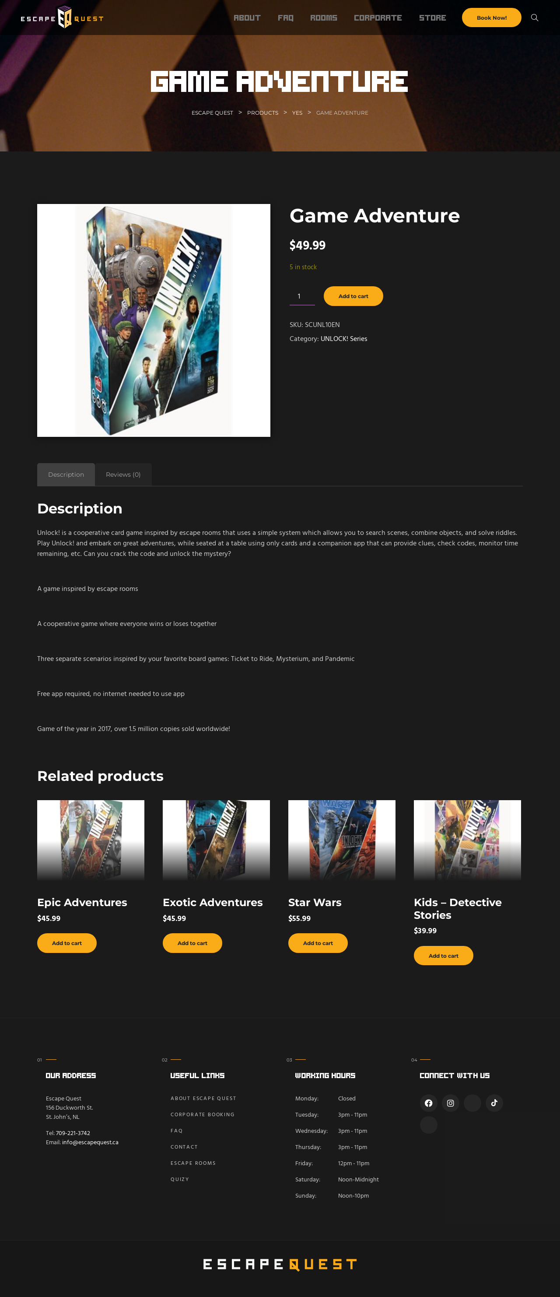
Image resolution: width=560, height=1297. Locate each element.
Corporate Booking (203, 1115)
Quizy (180, 1179)
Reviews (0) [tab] (123, 474)
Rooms (324, 17)
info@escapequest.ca (90, 1143)
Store (433, 17)
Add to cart (353, 296)
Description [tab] (66, 474)
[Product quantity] (302, 297)
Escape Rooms (193, 1163)
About (247, 17)
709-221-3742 (73, 1133)
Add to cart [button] (67, 943)
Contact (184, 1147)
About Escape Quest (203, 1098)
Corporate (378, 17)
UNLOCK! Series (344, 339)
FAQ (286, 17)
